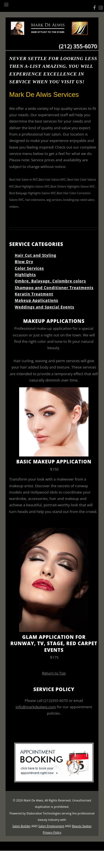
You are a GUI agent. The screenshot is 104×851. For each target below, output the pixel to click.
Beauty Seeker (82, 826)
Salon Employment (51, 826)
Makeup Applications (36, 300)
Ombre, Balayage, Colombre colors (50, 281)
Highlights (25, 274)
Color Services (29, 268)
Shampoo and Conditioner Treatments (54, 287)
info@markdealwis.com (36, 706)
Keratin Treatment (34, 294)
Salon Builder (21, 826)
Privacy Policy (52, 832)
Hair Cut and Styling (35, 255)
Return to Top (53, 673)
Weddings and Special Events (44, 307)
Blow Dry (24, 261)
